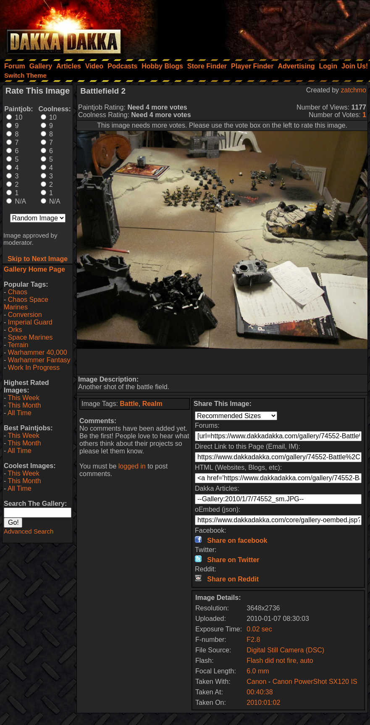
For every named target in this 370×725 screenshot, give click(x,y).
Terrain (18, 344)
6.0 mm (258, 671)
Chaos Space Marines (26, 303)
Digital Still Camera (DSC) (285, 650)
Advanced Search (28, 531)
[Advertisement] (257, 27)
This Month (24, 405)
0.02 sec (259, 629)
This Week (23, 397)
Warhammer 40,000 (37, 352)
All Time (19, 412)
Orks (15, 329)
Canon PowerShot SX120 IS (315, 681)
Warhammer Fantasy (39, 360)
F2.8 (253, 639)
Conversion (25, 314)
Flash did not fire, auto (280, 660)
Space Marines (30, 337)
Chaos (17, 292)
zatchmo (353, 90)
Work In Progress (34, 367)
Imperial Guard (30, 322)
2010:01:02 (263, 702)
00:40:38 (260, 692)
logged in (132, 466)
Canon (256, 681)
